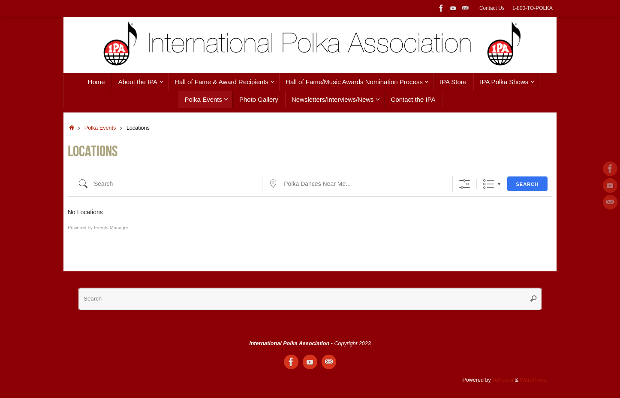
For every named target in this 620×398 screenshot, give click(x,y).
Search (527, 184)
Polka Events (100, 128)
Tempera (502, 380)
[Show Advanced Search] (464, 184)
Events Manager (111, 227)
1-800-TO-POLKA (532, 8)
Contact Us (492, 8)
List (488, 184)
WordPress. (534, 380)
